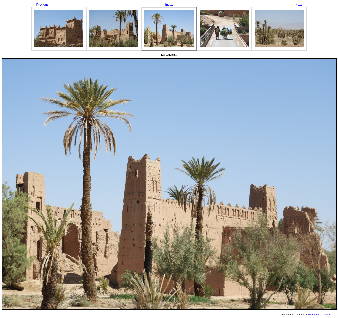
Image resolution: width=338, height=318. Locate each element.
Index (169, 4)
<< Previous (40, 4)
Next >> (300, 4)
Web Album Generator (319, 314)
